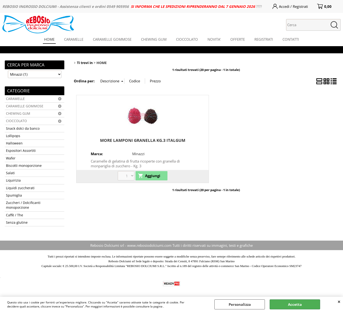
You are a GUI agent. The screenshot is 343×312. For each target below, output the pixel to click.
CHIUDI (339, 301)
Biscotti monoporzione (24, 165)
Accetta (295, 304)
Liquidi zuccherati (20, 188)
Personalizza (240, 304)
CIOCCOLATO (187, 39)
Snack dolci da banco (23, 128)
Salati (10, 173)
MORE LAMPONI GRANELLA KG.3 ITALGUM (142, 140)
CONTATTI (290, 39)
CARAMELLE (73, 39)
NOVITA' (214, 39)
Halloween (14, 143)
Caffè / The (14, 215)
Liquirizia (13, 180)
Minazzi (138, 153)
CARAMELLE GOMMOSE (112, 39)
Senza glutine (17, 222)
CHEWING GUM (153, 39)
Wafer (10, 158)
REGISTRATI (263, 39)
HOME (49, 39)
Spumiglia (14, 195)
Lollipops (13, 136)
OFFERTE (237, 39)
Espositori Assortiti (21, 151)
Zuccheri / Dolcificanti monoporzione (23, 205)
